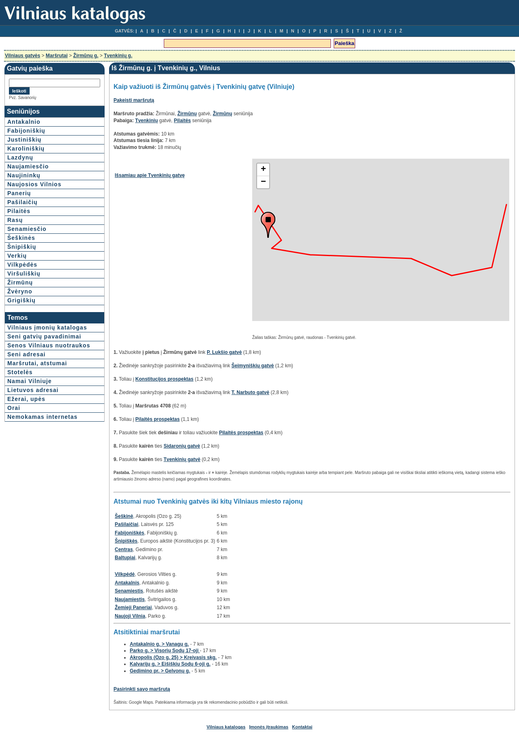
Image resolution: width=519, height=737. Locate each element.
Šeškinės (21, 238)
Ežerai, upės (26, 399)
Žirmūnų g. (86, 55)
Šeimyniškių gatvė (253, 365)
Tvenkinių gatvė (181, 459)
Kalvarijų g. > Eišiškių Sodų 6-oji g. (170, 664)
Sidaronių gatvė (181, 446)
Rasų (15, 220)
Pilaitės (18, 211)
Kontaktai (302, 726)
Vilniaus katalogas (226, 726)
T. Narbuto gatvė (250, 392)
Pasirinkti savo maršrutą (142, 689)
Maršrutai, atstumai (37, 363)
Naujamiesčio (28, 166)
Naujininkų (24, 175)
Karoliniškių (26, 148)
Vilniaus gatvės (22, 55)
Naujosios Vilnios (34, 184)
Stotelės (19, 372)
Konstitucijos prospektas (164, 379)
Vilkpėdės (22, 264)
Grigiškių (21, 300)
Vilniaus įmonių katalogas (47, 327)
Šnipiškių (21, 247)
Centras (124, 549)
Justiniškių (24, 139)
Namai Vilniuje (29, 381)
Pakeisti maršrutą (134, 100)
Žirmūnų (20, 282)
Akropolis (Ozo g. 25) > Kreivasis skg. (173, 657)
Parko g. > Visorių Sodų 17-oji (165, 650)
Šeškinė (124, 516)
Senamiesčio (27, 229)
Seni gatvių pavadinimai (44, 336)
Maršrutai (57, 55)
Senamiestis (129, 591)
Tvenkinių (146, 120)
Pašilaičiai (126, 524)
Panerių (19, 193)
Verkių (17, 255)
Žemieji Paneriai (133, 607)
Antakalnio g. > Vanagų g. (159, 644)
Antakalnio (24, 122)
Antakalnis (127, 583)
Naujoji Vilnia (130, 616)
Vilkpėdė (125, 574)
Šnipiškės (126, 541)
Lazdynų (20, 157)
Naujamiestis (130, 599)
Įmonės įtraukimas (269, 726)
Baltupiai (125, 557)
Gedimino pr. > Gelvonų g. (160, 671)
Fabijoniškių (26, 130)
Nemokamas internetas (42, 417)
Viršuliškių (24, 273)
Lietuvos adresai (33, 390)
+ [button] (263, 170)
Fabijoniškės (129, 533)
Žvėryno (19, 291)
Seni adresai (26, 354)
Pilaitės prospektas (157, 419)
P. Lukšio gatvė (224, 352)
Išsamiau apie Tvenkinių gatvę (150, 175)
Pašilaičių (22, 202)
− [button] (263, 182)
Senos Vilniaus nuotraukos (48, 345)
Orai (13, 408)
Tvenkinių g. (118, 55)
